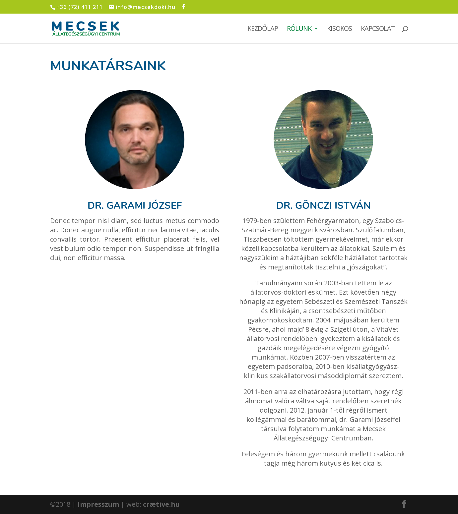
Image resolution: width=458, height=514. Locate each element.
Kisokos (339, 29)
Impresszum (98, 504)
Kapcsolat (378, 29)
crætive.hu (161, 504)
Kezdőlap (262, 29)
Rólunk (299, 29)
